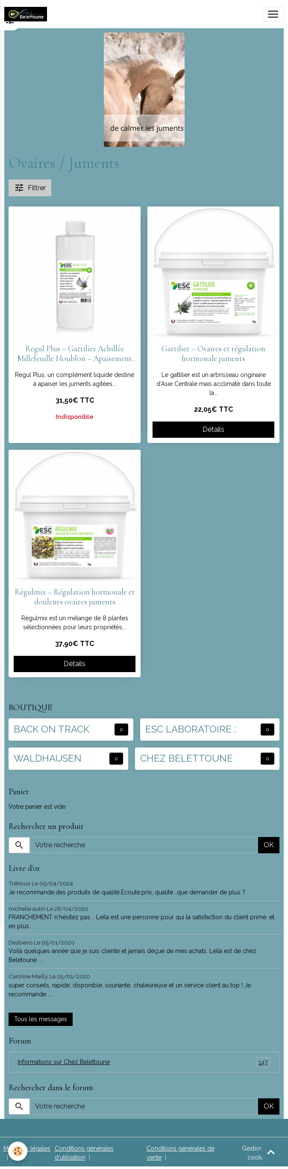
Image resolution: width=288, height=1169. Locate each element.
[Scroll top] (271, 1152)
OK (269, 845)
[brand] (27, 14)
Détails (213, 429)
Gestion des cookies (258, 1153)
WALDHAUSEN (48, 758)
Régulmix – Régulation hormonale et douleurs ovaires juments (75, 597)
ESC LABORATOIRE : (190, 729)
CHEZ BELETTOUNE (186, 758)
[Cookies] (18, 1151)
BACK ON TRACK (51, 729)
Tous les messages (40, 1019)
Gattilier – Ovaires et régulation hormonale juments (213, 354)
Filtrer (30, 187)
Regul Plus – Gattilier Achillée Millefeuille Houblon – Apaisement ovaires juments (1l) (74, 354)
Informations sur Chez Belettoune (144, 1062)
